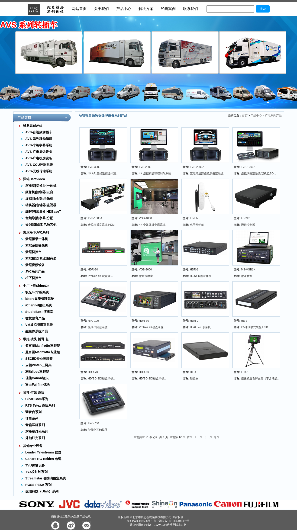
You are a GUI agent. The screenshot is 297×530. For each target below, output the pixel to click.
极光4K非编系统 (37, 292)
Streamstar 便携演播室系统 (45, 478)
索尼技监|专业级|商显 (40, 258)
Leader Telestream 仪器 (43, 452)
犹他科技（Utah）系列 (41, 491)
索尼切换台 (33, 252)
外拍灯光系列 (35, 438)
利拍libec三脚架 (37, 371)
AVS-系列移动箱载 (38, 139)
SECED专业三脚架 (39, 358)
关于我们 (101, 9)
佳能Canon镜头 (36, 378)
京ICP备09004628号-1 (139, 521)
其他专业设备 (32, 446)
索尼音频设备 (35, 265)
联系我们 (190, 9)
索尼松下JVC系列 (36, 232)
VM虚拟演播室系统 (39, 325)
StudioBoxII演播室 (39, 312)
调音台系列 (33, 412)
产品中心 (123, 9)
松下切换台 (33, 278)
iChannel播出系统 (38, 305)
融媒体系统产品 (36, 331)
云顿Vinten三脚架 (38, 365)
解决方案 (146, 9)
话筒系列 (31, 418)
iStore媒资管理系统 (39, 299)
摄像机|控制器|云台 (39, 192)
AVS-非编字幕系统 (38, 145)
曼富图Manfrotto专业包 (42, 352)
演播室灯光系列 (36, 431)
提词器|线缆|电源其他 (40, 224)
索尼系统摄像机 (36, 245)
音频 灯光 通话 (33, 392)
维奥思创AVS (32, 126)
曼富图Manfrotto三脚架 (42, 345)
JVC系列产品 (35, 271)
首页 (245, 115)
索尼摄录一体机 (36, 239)
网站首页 (79, 9)
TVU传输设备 (35, 465)
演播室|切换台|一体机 (40, 185)
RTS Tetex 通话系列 (40, 405)
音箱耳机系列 (35, 425)
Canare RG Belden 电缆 (43, 459)
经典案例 (168, 9)
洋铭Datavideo (34, 179)
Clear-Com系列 (36, 399)
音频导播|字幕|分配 (39, 218)
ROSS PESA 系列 (38, 485)
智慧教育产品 (35, 318)
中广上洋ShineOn (36, 286)
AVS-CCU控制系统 (39, 165)
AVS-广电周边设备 (38, 152)
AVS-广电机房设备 (38, 158)
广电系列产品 (273, 115)
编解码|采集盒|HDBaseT (43, 211)
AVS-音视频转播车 (38, 132)
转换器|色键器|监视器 (40, 205)
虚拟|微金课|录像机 (39, 198)
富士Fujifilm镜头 (37, 384)
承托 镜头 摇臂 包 (35, 339)
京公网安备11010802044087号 (171, 521)
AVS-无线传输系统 (38, 171)
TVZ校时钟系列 (36, 472)
